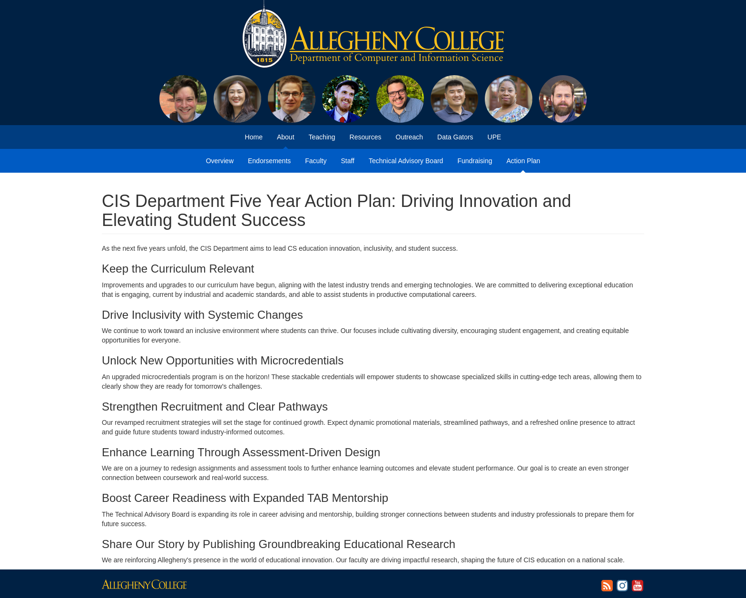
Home (254, 137)
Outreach (409, 137)
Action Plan (523, 161)
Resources (366, 137)
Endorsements (269, 161)
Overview (220, 161)
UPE (494, 137)
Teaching (322, 137)
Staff (347, 161)
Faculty (315, 161)
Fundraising (474, 161)
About (285, 137)
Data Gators (455, 137)
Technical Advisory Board (406, 161)
